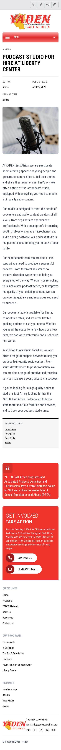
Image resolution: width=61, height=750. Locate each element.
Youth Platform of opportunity (17, 664)
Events (8, 442)
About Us (7, 611)
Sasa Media (10, 438)
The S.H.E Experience (13, 653)
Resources (10, 433)
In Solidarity (8, 647)
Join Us (6, 694)
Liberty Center (10, 670)
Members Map (10, 689)
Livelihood (7, 659)
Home (5, 595)
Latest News (10, 429)
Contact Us (8, 623)
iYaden (6, 706)
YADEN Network (11, 606)
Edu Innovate (9, 642)
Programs (7, 600)
